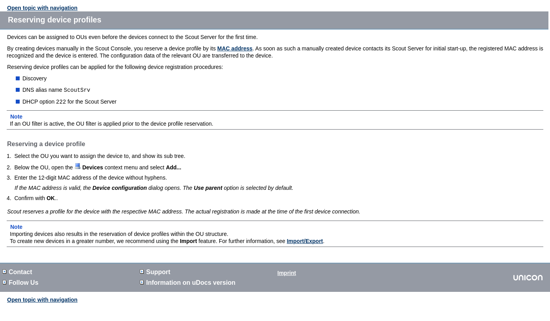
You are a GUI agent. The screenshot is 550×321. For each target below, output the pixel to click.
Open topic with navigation (42, 8)
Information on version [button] (187, 281)
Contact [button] (17, 271)
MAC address (234, 48)
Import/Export (305, 240)
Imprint (287, 272)
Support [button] (155, 271)
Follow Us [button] (20, 281)
